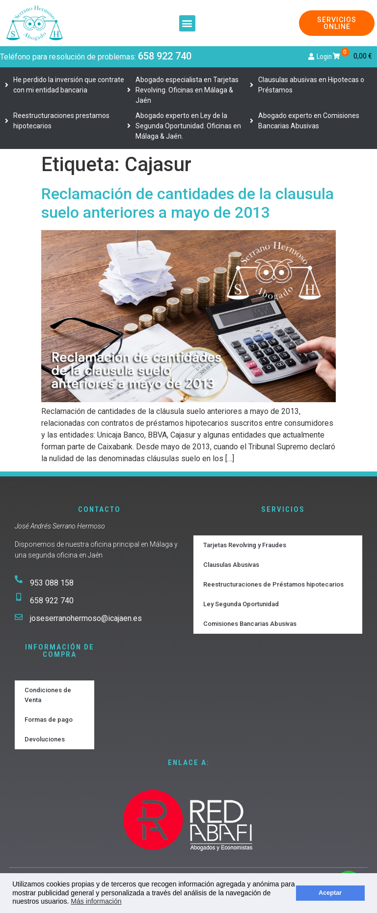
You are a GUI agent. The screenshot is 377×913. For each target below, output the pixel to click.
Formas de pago (49, 719)
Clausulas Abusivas (231, 564)
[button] (187, 23)
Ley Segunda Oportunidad (241, 604)
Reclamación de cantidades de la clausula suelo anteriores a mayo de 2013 (187, 203)
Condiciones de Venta (48, 695)
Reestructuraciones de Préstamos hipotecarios (273, 584)
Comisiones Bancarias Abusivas (249, 623)
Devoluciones (45, 739)
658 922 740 (164, 56)
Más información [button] (96, 901)
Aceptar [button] (330, 892)
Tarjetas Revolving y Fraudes (244, 545)
